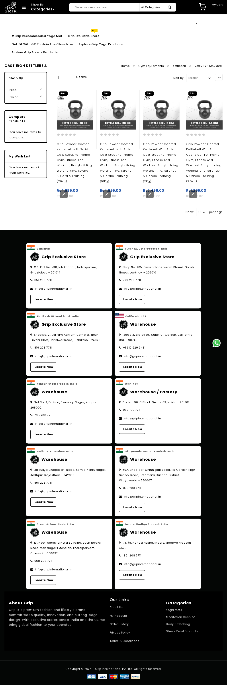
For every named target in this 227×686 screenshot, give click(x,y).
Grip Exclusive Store (83, 36)
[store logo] (10, 7)
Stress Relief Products (182, 632)
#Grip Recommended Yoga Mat (37, 36)
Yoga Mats (174, 611)
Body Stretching (178, 625)
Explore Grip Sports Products (35, 52)
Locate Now (44, 300)
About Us (116, 608)
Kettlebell (180, 66)
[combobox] (122, 7)
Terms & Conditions (124, 642)
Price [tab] (13, 90)
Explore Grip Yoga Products (101, 44)
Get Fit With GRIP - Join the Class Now (43, 44)
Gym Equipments (151, 66)
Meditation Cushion (181, 618)
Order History (119, 625)
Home (126, 66)
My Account (118, 617)
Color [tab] (14, 97)
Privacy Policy (120, 634)
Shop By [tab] (16, 78)
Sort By (178, 78)
